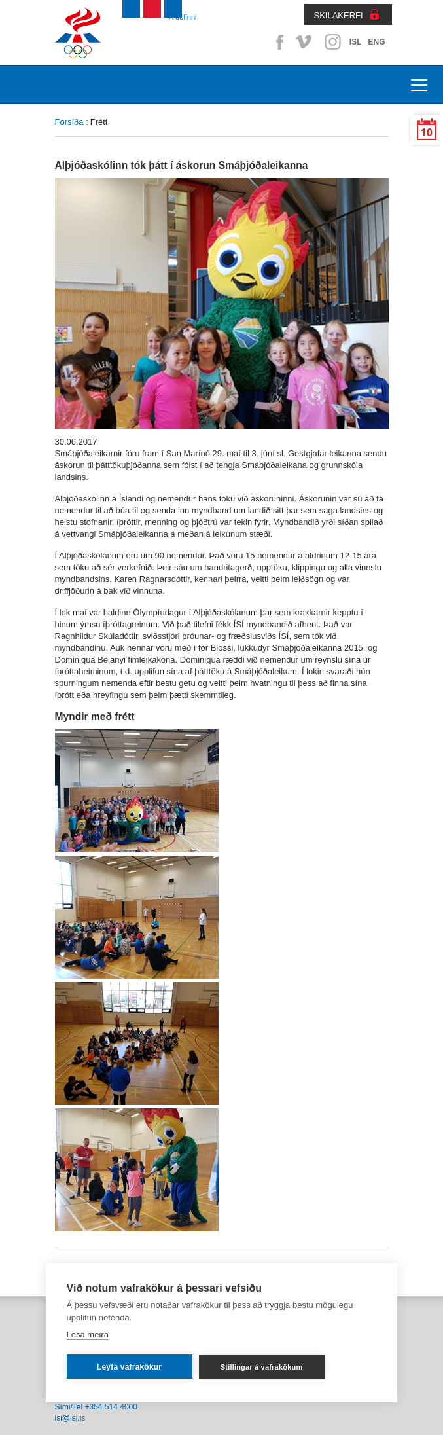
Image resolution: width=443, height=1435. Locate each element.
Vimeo (304, 41)
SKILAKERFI (338, 15)
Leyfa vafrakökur (129, 1366)
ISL (355, 41)
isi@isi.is (70, 1418)
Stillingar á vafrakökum (262, 1367)
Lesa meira (88, 1334)
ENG (376, 41)
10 (427, 132)
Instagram (332, 41)
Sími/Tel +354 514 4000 (96, 1406)
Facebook (277, 41)
